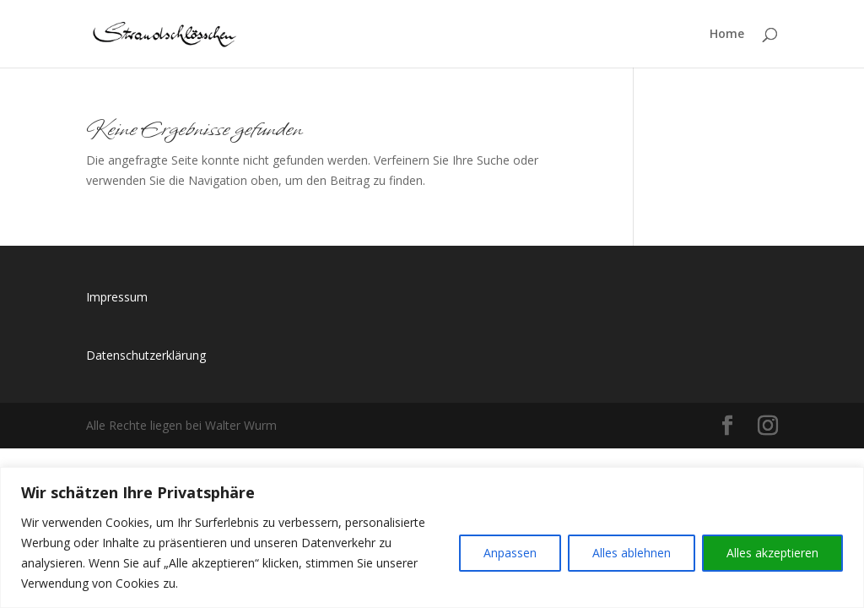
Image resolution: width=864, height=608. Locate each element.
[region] (432, 537)
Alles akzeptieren (772, 553)
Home (727, 34)
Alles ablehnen (631, 553)
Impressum (117, 297)
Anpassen (510, 553)
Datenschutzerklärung (146, 355)
